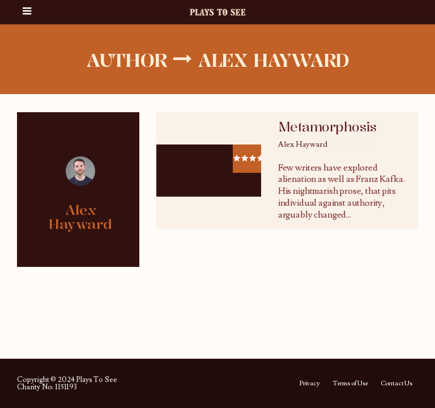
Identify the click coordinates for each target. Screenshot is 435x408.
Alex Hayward (302, 144)
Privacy (309, 383)
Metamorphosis (327, 126)
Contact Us (396, 383)
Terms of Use (350, 383)
